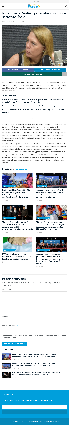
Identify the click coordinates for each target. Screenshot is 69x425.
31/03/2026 (5, 200)
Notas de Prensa (10, 186)
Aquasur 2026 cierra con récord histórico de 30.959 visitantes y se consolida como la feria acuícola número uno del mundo (33, 101)
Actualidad (21, 22)
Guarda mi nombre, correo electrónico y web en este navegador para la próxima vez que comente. (35, 336)
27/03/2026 (39, 200)
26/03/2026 (5, 232)
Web (37, 326)
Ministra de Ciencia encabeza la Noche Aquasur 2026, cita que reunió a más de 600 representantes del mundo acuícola (17, 226)
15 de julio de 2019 (8, 22)
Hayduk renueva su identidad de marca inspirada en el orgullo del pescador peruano (33, 111)
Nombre (6, 316)
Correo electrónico (10, 326)
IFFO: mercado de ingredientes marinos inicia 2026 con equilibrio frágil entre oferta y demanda (16, 256)
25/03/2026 (39, 232)
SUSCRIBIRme (34, 412)
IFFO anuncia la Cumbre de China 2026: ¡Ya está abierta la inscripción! (30, 106)
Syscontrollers (55, 422)
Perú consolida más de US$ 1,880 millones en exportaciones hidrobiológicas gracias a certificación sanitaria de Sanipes (16, 194)
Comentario (6, 289)
